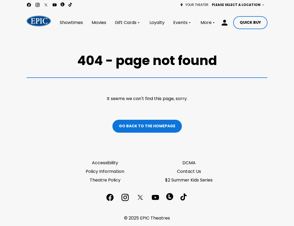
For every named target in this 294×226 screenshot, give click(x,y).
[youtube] (54, 4)
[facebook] (28, 4)
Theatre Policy (105, 180)
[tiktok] (70, 4)
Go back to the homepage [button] (147, 126)
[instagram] (37, 4)
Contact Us (189, 171)
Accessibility (105, 163)
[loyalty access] (224, 22)
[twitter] (46, 4)
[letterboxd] (63, 4)
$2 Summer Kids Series (189, 180)
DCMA (189, 163)
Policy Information (105, 171)
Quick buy (250, 22)
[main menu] (138, 22)
